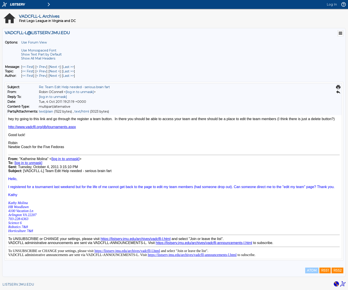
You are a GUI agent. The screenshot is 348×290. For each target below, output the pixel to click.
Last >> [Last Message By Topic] (68, 71)
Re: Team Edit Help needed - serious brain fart (74, 87)
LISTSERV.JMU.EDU (18, 284)
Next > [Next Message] (54, 67)
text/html (81, 111)
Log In (332, 4)
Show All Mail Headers (38, 58)
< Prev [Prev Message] (41, 67)
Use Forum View (34, 42)
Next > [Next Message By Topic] (54, 71)
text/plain (46, 111)
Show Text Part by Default (41, 54)
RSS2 (337, 270)
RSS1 (325, 270)
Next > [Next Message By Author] (54, 76)
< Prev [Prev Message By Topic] (41, 71)
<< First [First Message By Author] (27, 76)
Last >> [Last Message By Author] (68, 76)
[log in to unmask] (80, 92)
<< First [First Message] (27, 67)
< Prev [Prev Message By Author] (41, 76)
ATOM (312, 270)
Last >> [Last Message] (68, 67)
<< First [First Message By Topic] (27, 71)
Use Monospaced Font (38, 50)
